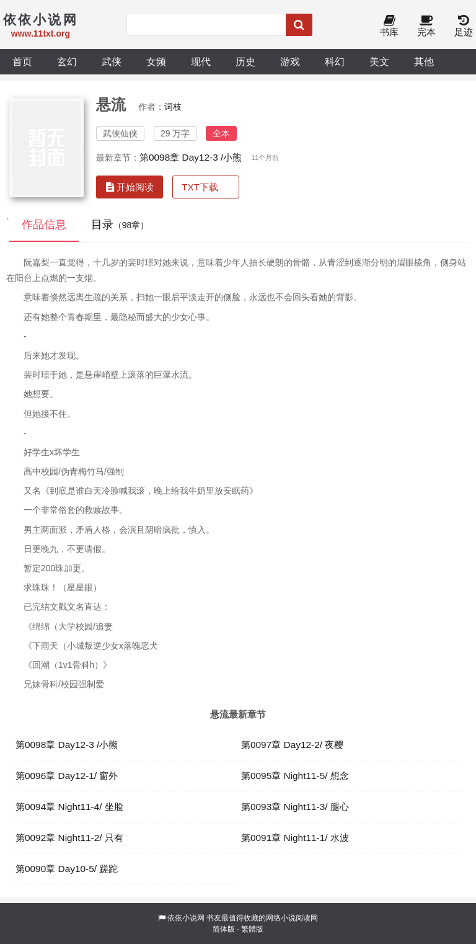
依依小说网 (186, 918)
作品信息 (44, 224)
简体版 (224, 929)
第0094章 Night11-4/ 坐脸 (69, 806)
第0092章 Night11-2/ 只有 (69, 837)
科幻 (335, 61)
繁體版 (252, 929)
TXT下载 (200, 187)
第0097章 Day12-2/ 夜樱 (292, 744)
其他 (424, 61)
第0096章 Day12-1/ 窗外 (66, 775)
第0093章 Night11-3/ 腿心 (295, 806)
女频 (156, 61)
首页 (22, 61)
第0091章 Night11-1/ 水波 (295, 837)
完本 (426, 26)
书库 (389, 26)
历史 (245, 61)
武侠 (111, 61)
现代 (201, 61)
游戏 (290, 61)
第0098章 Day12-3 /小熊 (190, 157)
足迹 (463, 26)
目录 (120, 224)
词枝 (173, 107)
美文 (379, 61)
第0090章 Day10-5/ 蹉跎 (66, 868)
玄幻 (67, 61)
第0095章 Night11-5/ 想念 (295, 775)
